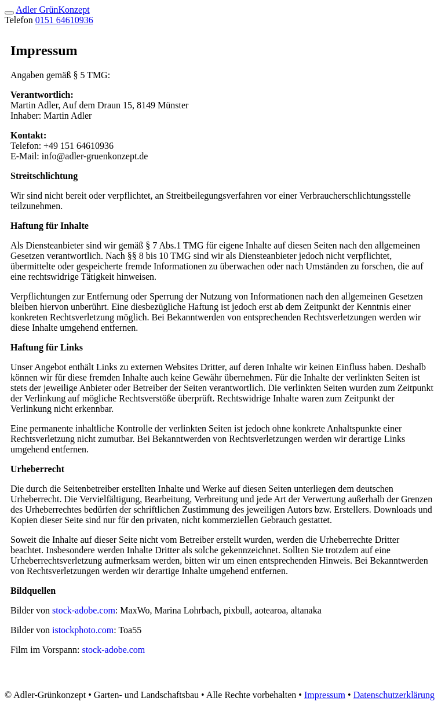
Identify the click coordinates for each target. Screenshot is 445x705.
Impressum (324, 695)
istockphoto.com (83, 630)
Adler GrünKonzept (53, 9)
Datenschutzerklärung (394, 695)
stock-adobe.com (83, 610)
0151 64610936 (64, 20)
